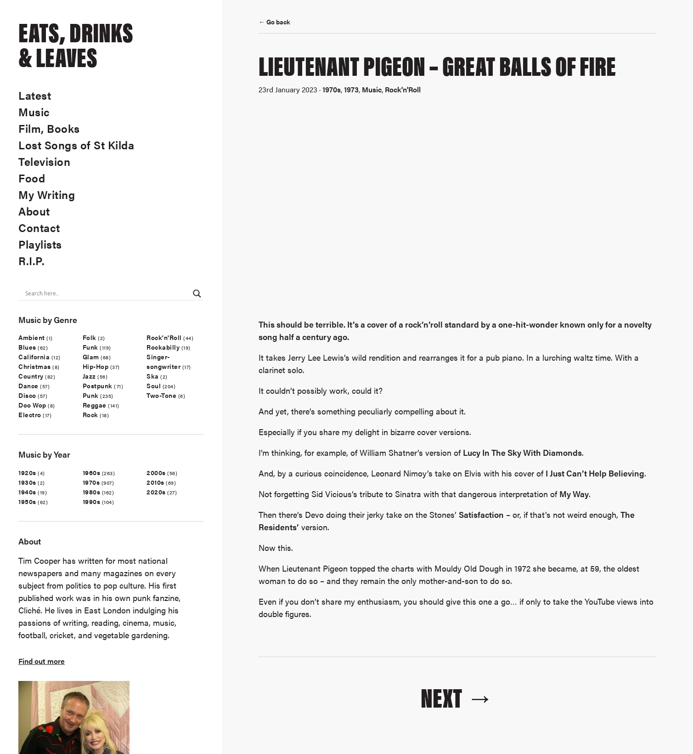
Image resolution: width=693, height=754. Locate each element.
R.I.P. (31, 260)
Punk (91, 395)
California (34, 356)
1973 (351, 89)
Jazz (89, 375)
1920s (27, 472)
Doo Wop (32, 404)
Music (34, 111)
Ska (152, 375)
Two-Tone (161, 395)
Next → (457, 696)
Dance (28, 385)
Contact (39, 227)
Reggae (95, 404)
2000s (156, 472)
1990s (92, 501)
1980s (92, 491)
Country (31, 375)
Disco (27, 395)
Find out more (41, 661)
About (34, 211)
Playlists (40, 244)
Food (31, 178)
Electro (29, 414)
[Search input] (106, 293)
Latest (34, 95)
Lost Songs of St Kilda (76, 145)
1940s (27, 491)
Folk (89, 337)
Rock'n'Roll (164, 337)
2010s (155, 482)
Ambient (31, 337)
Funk (90, 346)
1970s (91, 482)
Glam (91, 356)
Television (44, 161)
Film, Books (49, 128)
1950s (27, 501)
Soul (153, 385)
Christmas (34, 366)
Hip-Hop (96, 366)
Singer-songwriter (163, 361)
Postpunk (98, 385)
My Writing (46, 194)
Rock (90, 414)
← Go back (274, 21)
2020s (156, 491)
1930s (27, 482)
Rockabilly (163, 346)
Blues (27, 346)
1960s (92, 472)
